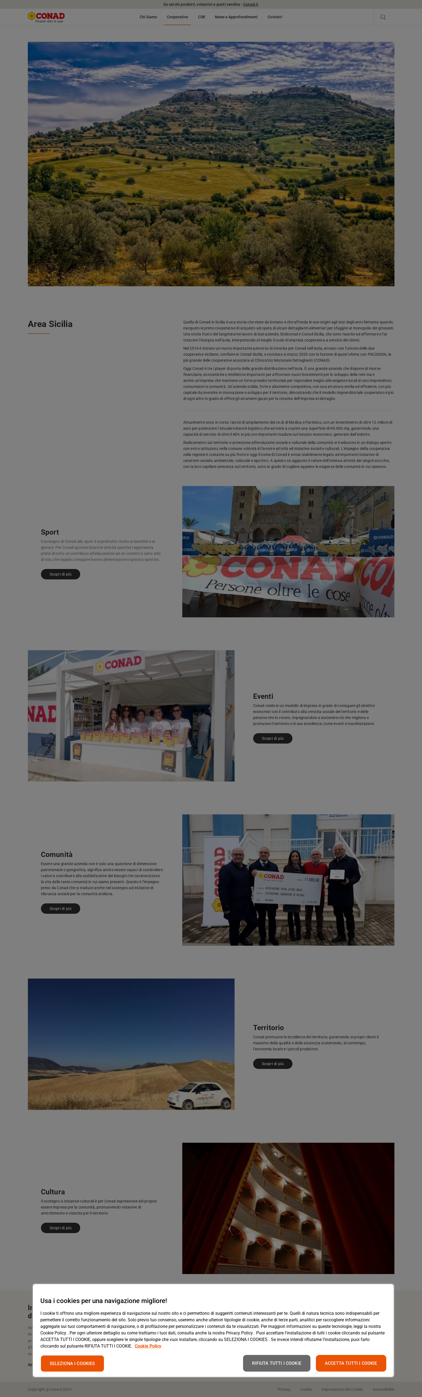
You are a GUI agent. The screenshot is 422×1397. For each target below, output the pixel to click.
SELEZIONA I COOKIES (72, 1363)
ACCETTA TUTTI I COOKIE (351, 1363)
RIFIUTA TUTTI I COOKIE (276, 1363)
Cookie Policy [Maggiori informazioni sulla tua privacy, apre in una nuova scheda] (148, 1346)
